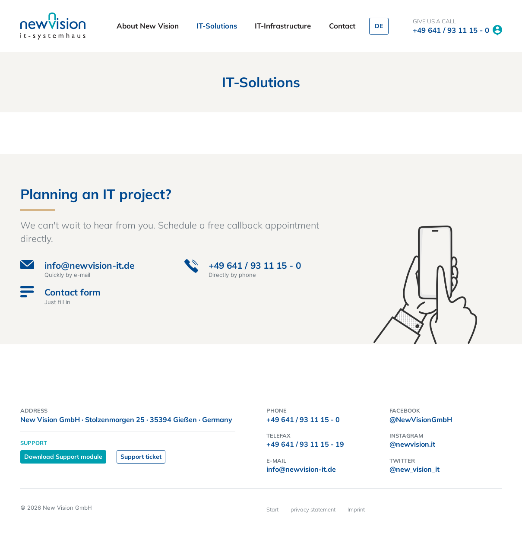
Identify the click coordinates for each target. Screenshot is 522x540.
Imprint (356, 509)
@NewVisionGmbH (420, 419)
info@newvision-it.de (301, 469)
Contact (342, 25)
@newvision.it (412, 444)
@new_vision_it (414, 469)
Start (272, 509)
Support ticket (140, 457)
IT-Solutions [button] (217, 25)
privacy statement (313, 509)
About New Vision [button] (149, 25)
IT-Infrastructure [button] (284, 25)
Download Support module (63, 457)
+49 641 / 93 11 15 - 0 (451, 30)
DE (379, 26)
